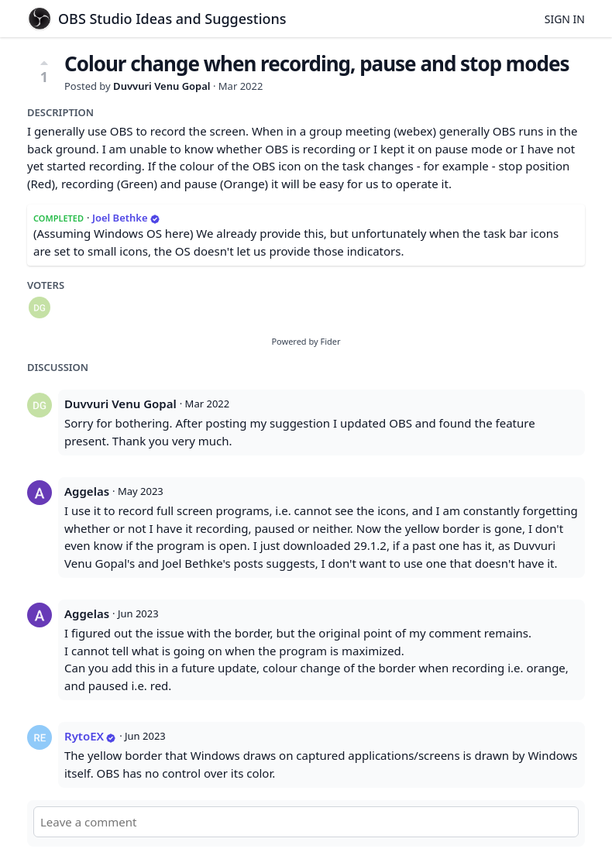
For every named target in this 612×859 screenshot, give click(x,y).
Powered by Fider (305, 341)
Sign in (565, 19)
